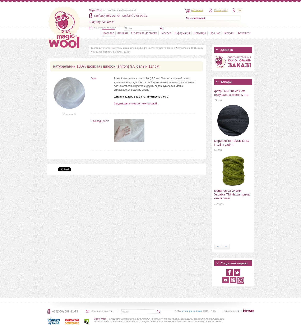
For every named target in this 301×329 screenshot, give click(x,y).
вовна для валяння (192, 311)
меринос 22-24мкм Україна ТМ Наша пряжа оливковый (232, 194)
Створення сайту (232, 311)
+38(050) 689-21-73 (65, 311)
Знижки (122, 33)
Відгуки (229, 33)
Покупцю (199, 33)
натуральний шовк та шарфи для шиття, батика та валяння (143, 48)
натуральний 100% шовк (190, 48)
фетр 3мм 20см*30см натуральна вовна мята (231, 92)
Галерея (166, 33)
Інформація (182, 33)
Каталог (108, 33)
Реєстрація (221, 10)
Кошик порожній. (195, 18)
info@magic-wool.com (105, 27)
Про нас (214, 33)
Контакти (244, 33)
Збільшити (69, 114)
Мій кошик (197, 10)
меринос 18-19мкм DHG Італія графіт (231, 142)
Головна (95, 48)
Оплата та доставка (144, 33)
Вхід (239, 10)
